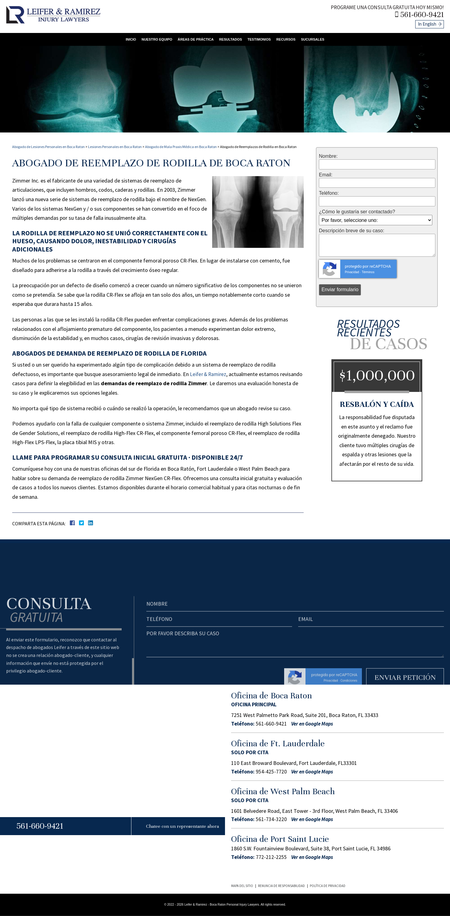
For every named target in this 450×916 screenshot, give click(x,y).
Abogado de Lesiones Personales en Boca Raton (48, 146)
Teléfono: (329, 193)
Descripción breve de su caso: (351, 230)
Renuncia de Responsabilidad (281, 886)
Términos (368, 272)
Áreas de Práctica (193, 38)
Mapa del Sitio (242, 886)
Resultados (231, 38)
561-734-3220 (271, 819)
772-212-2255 (271, 857)
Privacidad (352, 272)
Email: (325, 174)
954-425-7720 (271, 771)
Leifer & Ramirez (209, 374)
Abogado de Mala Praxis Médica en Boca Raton (181, 146)
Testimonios (261, 38)
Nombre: (328, 156)
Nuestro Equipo (152, 38)
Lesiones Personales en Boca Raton (115, 146)
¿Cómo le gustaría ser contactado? (357, 211)
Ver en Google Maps (314, 723)
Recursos (290, 38)
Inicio (124, 38)
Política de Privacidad (327, 886)
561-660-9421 (423, 14)
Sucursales (318, 38)
